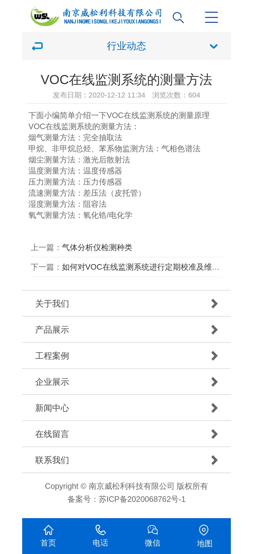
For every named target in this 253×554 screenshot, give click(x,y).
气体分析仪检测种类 (97, 247)
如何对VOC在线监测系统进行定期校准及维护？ (145, 266)
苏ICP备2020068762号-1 (142, 499)
